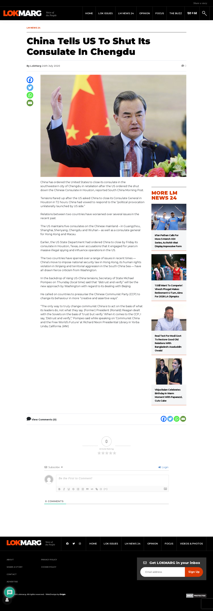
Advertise (12, 581)
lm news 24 (132, 543)
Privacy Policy (49, 559)
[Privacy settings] (7, 600)
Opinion (144, 13)
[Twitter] (30, 87)
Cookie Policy (48, 567)
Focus (159, 13)
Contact (12, 574)
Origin (62, 594)
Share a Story (14, 567)
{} (101, 489)
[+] (105, 489)
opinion (152, 543)
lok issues (111, 543)
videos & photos (191, 543)
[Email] (30, 103)
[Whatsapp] (30, 95)
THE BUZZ (175, 13)
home (93, 543)
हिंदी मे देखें (192, 13)
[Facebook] (30, 80)
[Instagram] (80, 543)
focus (169, 543)
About (10, 559)
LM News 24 (126, 13)
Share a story (200, 3)
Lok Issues (105, 13)
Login (163, 467)
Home (89, 13)
